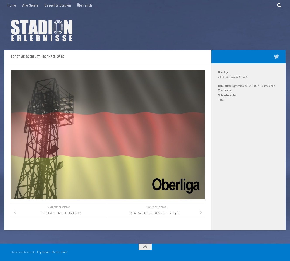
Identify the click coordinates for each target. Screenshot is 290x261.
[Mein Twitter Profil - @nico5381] (276, 56)
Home (11, 5)
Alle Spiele (30, 5)
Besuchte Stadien (58, 5)
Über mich (84, 5)
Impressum (43, 252)
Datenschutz (59, 252)
